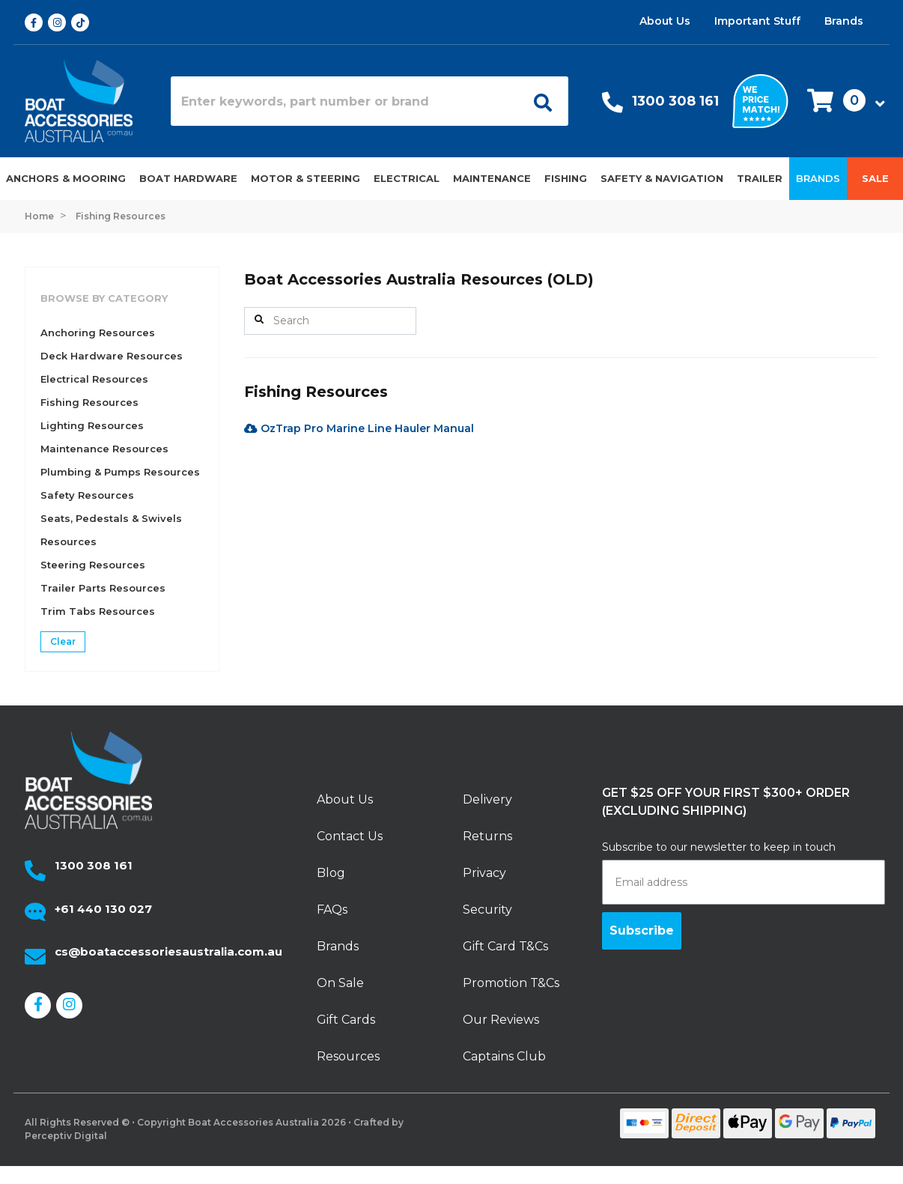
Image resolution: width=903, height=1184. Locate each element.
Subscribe (641, 930)
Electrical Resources (94, 379)
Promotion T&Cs (511, 983)
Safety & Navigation (662, 178)
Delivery (487, 799)
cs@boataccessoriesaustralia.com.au (168, 951)
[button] (841, 101)
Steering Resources (92, 565)
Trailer (759, 178)
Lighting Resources (92, 425)
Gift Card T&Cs (505, 946)
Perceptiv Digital (66, 1135)
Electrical (407, 178)
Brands (843, 21)
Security (487, 909)
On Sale (340, 983)
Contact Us (350, 836)
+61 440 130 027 (103, 909)
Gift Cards (346, 1020)
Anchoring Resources (97, 332)
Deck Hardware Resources (111, 356)
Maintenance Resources (104, 449)
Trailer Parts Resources (102, 588)
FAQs (332, 909)
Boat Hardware (188, 178)
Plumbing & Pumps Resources (120, 472)
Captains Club (504, 1056)
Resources (348, 1056)
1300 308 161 (675, 101)
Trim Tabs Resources (97, 611)
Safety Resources (87, 495)
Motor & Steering (305, 178)
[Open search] (537, 101)
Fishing (565, 178)
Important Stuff (757, 21)
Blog (331, 873)
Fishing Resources (89, 402)
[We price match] (760, 100)
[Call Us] (612, 106)
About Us (664, 21)
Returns (487, 836)
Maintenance (492, 178)
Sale (875, 178)
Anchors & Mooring (66, 178)
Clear (63, 641)
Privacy (484, 873)
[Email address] (743, 882)
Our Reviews (501, 1020)
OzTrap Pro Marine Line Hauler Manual (359, 428)
